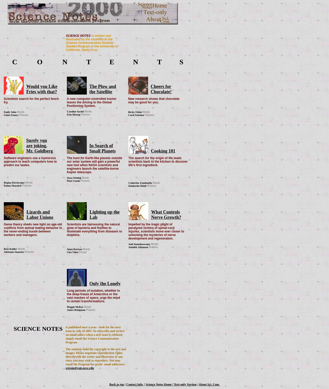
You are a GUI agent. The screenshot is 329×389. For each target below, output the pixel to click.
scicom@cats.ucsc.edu (80, 368)
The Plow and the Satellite (102, 89)
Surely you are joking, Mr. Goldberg (39, 146)
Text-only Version (185, 384)
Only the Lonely (105, 283)
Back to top (116, 384)
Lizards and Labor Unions (39, 215)
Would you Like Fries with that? (41, 89)
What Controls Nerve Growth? (166, 215)
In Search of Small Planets (102, 148)
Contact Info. (135, 384)
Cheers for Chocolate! (161, 89)
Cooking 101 (163, 151)
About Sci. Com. (209, 384)
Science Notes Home (159, 384)
